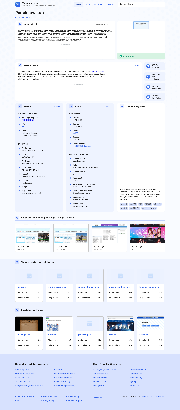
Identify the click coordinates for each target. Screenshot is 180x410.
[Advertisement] (65, 51)
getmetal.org (136, 377)
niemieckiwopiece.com (64, 373)
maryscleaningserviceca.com (29, 385)
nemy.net (21, 287)
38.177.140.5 (27, 126)
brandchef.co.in (22, 377)
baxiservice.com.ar (63, 377)
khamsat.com (99, 381)
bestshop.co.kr (100, 377)
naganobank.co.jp (62, 381)
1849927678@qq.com (82, 146)
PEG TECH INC (28, 120)
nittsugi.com (98, 385)
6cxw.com (135, 385)
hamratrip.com (22, 369)
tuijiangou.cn (23, 335)
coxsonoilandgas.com (119, 287)
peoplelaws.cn (22, 17)
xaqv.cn (112, 335)
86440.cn (144, 335)
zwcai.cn (52, 335)
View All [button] (135, 65)
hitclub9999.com (138, 369)
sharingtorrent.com (57, 287)
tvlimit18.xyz (136, 373)
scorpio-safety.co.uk (25, 373)
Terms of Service (49, 396)
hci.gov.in (58, 369)
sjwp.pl (133, 381)
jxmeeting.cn (84, 335)
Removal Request (74, 400)
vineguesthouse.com (88, 287)
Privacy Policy (47, 400)
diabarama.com (100, 373)
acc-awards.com (23, 381)
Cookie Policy (72, 396)
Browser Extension (94, 4)
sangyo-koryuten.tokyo (65, 385)
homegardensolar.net (149, 287)
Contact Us (98, 397)
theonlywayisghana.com (104, 369)
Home (78, 4)
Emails (110, 4)
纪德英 (75, 133)
